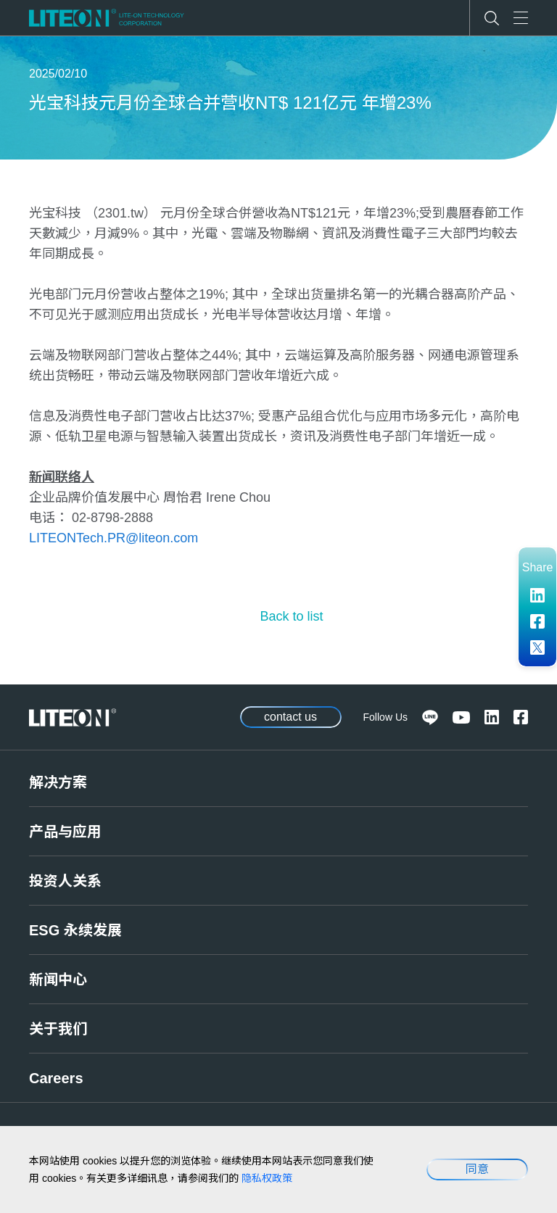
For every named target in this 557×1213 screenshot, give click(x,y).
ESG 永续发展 (75, 930)
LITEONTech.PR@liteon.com (113, 538)
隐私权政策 (267, 1178)
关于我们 (58, 1029)
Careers (56, 1078)
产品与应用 (65, 832)
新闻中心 (58, 980)
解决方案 (58, 782)
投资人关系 (65, 881)
